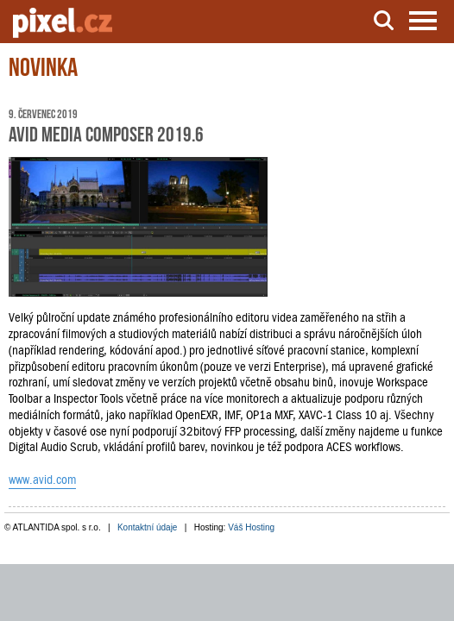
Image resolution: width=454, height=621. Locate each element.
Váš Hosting (251, 527)
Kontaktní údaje (147, 527)
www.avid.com (42, 479)
